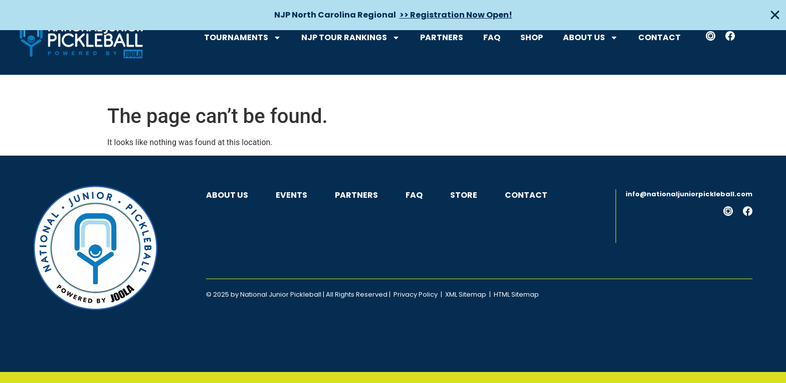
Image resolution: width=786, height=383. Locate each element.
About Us (590, 67)
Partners (441, 67)
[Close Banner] (775, 15)
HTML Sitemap (516, 294)
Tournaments (242, 67)
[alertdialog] (393, 15)
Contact (659, 67)
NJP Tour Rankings (350, 67)
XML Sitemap (465, 294)
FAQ (491, 67)
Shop (531, 67)
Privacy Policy (416, 294)
